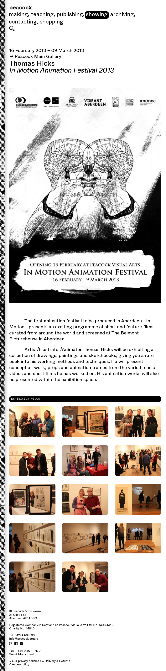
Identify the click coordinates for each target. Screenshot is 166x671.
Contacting (23, 22)
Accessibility (20, 664)
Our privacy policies (25, 661)
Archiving (122, 14)
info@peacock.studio (23, 639)
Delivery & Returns (57, 661)
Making (19, 14)
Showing (96, 14)
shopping (51, 22)
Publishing (71, 14)
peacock (20, 8)
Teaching (43, 14)
